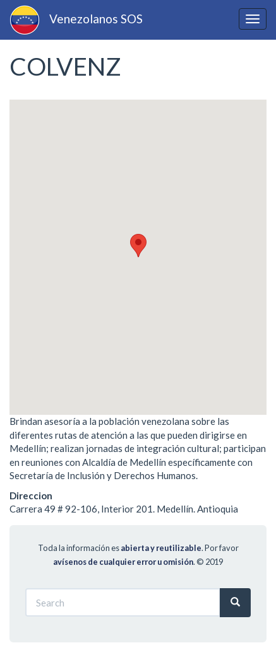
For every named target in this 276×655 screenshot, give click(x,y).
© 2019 (209, 562)
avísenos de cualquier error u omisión (123, 562)
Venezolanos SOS (96, 18)
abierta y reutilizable (161, 548)
